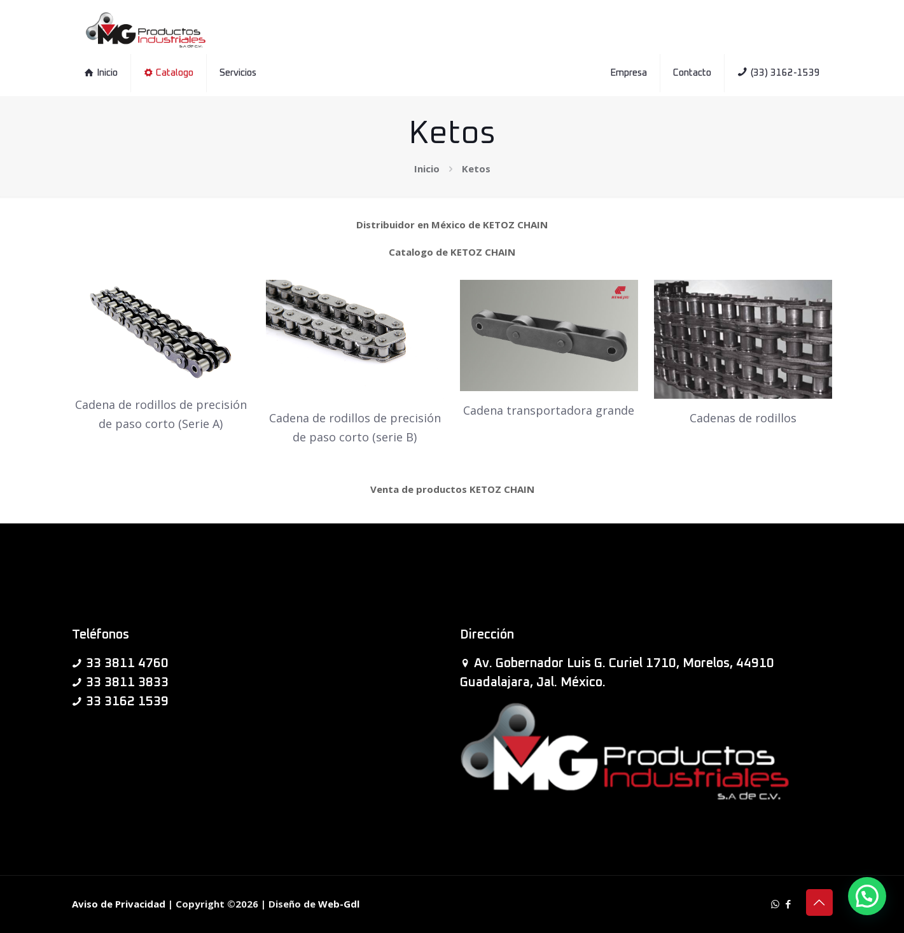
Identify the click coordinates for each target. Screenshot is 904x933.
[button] (867, 896)
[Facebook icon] (788, 903)
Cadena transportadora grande (548, 410)
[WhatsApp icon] (775, 903)
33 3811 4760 (127, 663)
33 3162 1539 (127, 701)
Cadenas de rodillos (743, 417)
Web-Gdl (338, 903)
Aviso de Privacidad (118, 903)
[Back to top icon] (819, 902)
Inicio (427, 168)
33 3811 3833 (127, 682)
